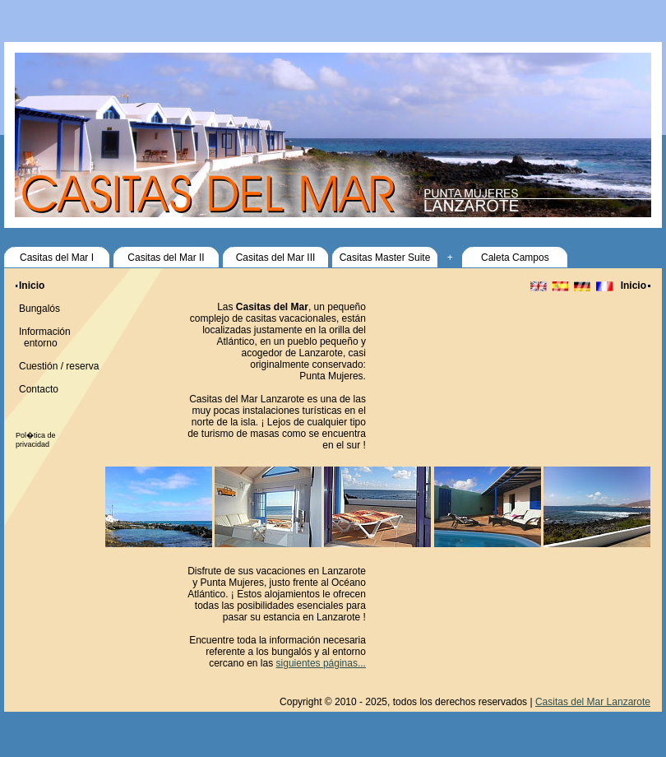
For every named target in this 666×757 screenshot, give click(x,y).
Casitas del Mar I (57, 257)
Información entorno (43, 337)
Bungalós (39, 308)
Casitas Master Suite (385, 257)
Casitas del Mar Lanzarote (592, 702)
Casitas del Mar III (276, 257)
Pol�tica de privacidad (36, 439)
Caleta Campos (515, 257)
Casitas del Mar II (165, 257)
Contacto (38, 389)
